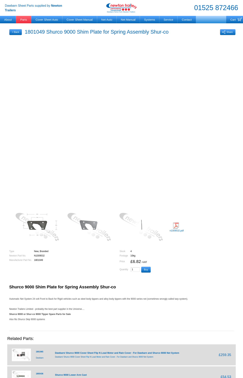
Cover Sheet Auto (47, 19)
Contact (187, 19)
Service (168, 19)
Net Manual (128, 19)
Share (227, 32)
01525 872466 (216, 8)
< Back (15, 32)
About (8, 19)
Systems (149, 19)
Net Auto (106, 19)
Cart (233, 19)
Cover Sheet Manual (80, 19)
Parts (23, 19)
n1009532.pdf (177, 227)
